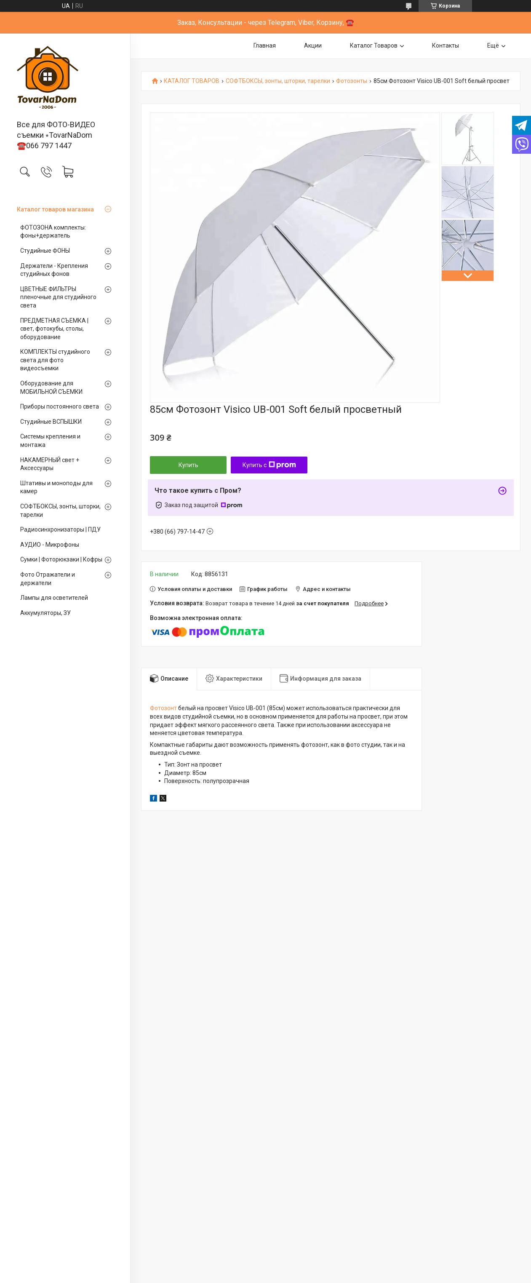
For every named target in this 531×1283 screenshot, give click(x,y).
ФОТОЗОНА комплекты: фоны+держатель (53, 231)
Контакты (445, 45)
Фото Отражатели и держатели (47, 578)
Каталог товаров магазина (55, 209)
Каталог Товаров (374, 45)
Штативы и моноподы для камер (56, 487)
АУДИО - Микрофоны (49, 544)
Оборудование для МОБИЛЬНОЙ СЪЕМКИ (51, 387)
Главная (264, 45)
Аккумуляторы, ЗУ (45, 612)
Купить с (269, 465)
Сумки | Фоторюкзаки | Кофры (61, 559)
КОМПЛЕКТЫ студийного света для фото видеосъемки (55, 360)
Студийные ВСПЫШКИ (51, 421)
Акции (313, 45)
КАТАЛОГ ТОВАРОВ (191, 81)
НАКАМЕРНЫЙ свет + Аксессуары (49, 464)
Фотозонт (163, 708)
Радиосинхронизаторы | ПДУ (60, 529)
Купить (188, 465)
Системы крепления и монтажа (50, 440)
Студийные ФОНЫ (45, 250)
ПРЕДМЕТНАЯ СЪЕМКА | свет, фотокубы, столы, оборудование (54, 328)
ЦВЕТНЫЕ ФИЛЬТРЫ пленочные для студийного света (58, 297)
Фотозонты (351, 81)
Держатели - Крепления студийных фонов (54, 270)
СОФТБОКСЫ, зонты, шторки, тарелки (60, 510)
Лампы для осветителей (54, 597)
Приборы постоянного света (59, 406)
